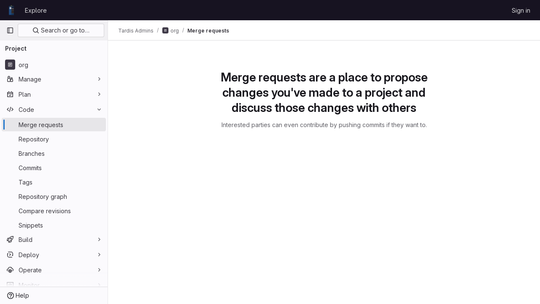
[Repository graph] (54, 196)
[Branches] (54, 153)
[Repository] (54, 139)
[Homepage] (11, 10)
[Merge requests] (54, 124)
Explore (36, 10)
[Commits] (54, 167)
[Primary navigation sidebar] (10, 30)
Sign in (521, 10)
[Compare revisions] (54, 210)
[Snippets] (54, 225)
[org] (54, 64)
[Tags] (54, 182)
